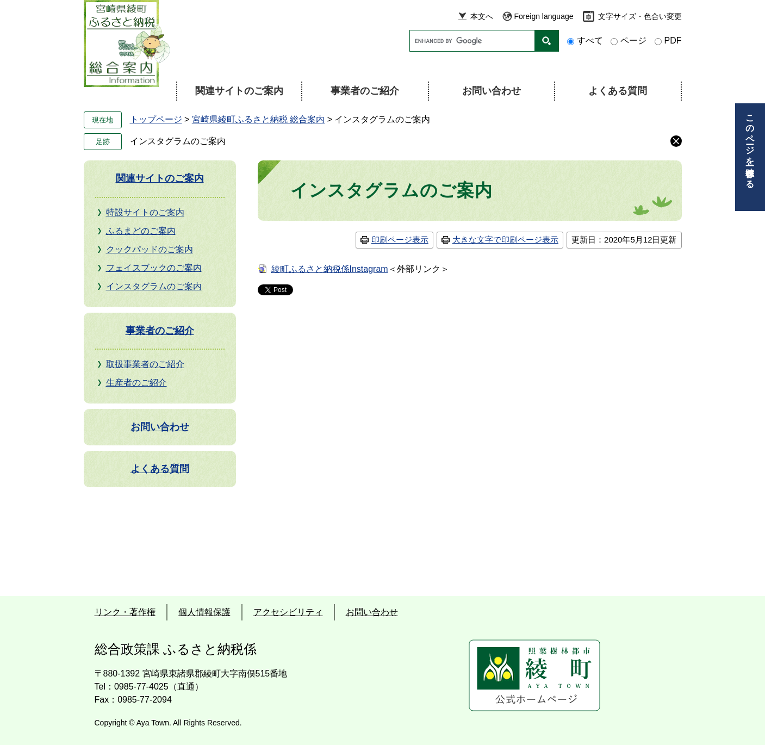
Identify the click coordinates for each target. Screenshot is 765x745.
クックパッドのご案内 (149, 249)
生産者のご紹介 (136, 382)
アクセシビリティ (288, 612)
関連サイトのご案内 (239, 90)
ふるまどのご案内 (141, 230)
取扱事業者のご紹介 (145, 364)
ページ (633, 40)
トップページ (156, 119)
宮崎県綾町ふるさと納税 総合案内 (258, 119)
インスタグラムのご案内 (178, 141)
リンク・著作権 (125, 612)
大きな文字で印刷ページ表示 (505, 239)
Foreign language (544, 16)
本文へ (481, 16)
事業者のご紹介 (365, 90)
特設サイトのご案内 (145, 212)
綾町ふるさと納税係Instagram (329, 269)
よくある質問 (617, 90)
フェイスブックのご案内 (154, 267)
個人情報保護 (204, 612)
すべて (590, 40)
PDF (673, 40)
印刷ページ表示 (399, 239)
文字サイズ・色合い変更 (640, 16)
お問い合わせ (491, 90)
